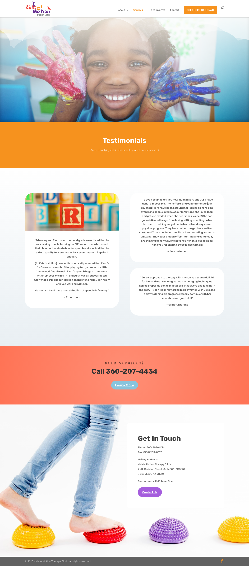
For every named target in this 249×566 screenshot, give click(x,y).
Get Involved (158, 10)
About (121, 10)
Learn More (124, 385)
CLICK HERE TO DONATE (200, 10)
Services (138, 10)
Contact (174, 10)
